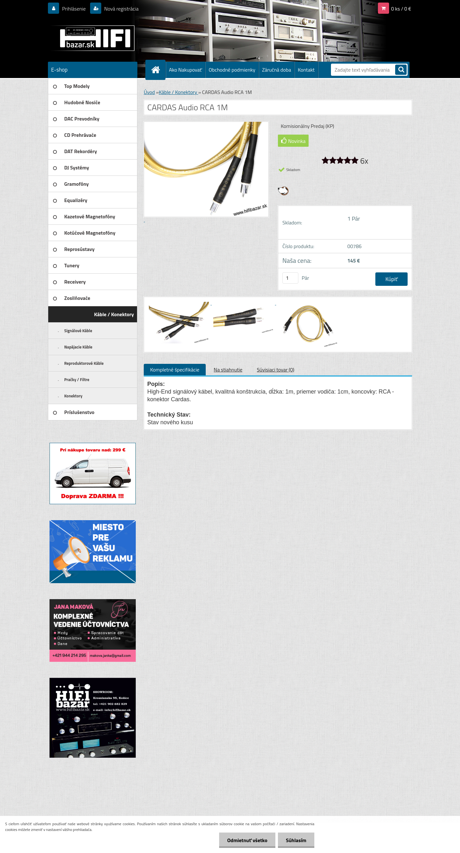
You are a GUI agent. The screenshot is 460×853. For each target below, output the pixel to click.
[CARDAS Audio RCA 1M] (179, 303)
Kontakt (306, 70)
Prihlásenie (74, 8)
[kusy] (290, 278)
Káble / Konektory (178, 92)
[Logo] (92, 38)
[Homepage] (158, 70)
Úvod (149, 92)
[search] (401, 70)
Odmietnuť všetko (247, 840)
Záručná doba (276, 70)
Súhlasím (296, 840)
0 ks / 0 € (401, 8)
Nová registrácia (121, 8)
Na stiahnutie (228, 369)
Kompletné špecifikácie (174, 369)
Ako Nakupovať (185, 70)
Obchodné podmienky (232, 70)
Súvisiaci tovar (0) (275, 369)
